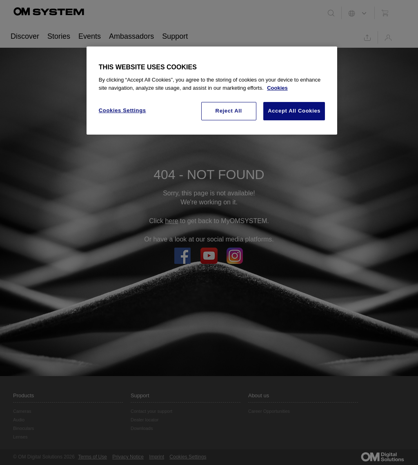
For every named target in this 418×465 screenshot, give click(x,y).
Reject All (229, 111)
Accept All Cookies (294, 111)
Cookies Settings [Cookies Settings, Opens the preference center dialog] (122, 110)
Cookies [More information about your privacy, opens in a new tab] (277, 88)
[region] (212, 90)
